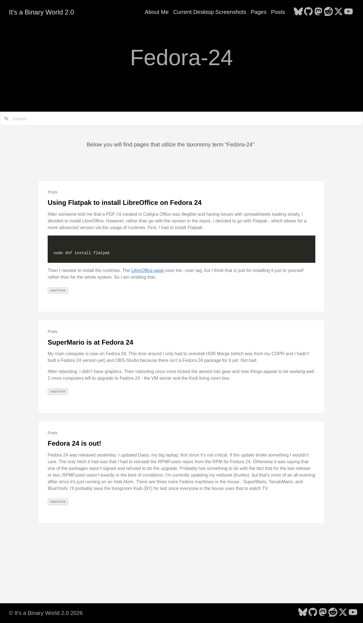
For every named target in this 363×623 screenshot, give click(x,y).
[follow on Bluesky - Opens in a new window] (298, 12)
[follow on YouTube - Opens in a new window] (348, 12)
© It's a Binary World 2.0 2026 (46, 613)
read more (58, 290)
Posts (278, 12)
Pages (259, 12)
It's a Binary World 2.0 (41, 12)
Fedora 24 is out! (74, 443)
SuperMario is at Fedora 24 (90, 342)
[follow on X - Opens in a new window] (338, 12)
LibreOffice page (147, 270)
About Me (157, 12)
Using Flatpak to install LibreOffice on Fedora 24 (125, 202)
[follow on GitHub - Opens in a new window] (308, 12)
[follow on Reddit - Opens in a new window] (328, 12)
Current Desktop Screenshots (209, 12)
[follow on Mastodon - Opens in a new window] (318, 12)
